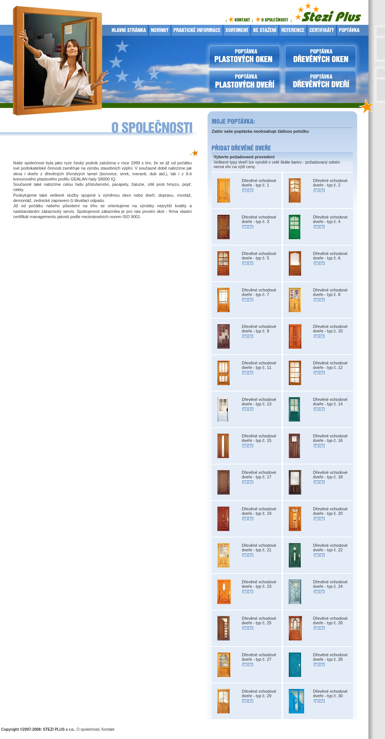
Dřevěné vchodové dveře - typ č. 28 (330, 657)
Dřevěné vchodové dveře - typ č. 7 (259, 292)
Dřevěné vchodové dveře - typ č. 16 (330, 438)
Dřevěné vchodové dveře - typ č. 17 (259, 474)
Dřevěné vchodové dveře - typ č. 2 (330, 182)
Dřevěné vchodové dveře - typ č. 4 (330, 219)
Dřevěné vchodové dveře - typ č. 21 (259, 547)
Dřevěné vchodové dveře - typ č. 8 (330, 292)
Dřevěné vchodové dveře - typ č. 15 (259, 438)
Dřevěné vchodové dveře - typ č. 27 (259, 657)
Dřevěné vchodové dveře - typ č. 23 (259, 584)
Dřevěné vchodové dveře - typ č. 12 (330, 365)
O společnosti (88, 729)
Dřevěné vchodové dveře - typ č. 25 (259, 620)
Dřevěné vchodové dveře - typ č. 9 (259, 328)
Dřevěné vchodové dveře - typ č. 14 (330, 401)
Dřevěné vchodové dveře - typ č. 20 (330, 511)
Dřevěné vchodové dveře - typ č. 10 (330, 328)
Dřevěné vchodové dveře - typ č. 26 (330, 620)
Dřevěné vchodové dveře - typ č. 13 (259, 401)
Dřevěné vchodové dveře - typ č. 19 (259, 511)
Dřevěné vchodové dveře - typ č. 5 (259, 255)
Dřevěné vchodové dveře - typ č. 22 (330, 547)
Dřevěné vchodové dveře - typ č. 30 (330, 693)
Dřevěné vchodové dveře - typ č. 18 (330, 474)
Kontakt (108, 729)
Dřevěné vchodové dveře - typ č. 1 (259, 182)
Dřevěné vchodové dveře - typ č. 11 (259, 365)
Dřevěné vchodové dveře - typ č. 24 (330, 584)
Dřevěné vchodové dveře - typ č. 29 (259, 693)
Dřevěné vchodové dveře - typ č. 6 (330, 255)
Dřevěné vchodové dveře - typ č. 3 (259, 219)
